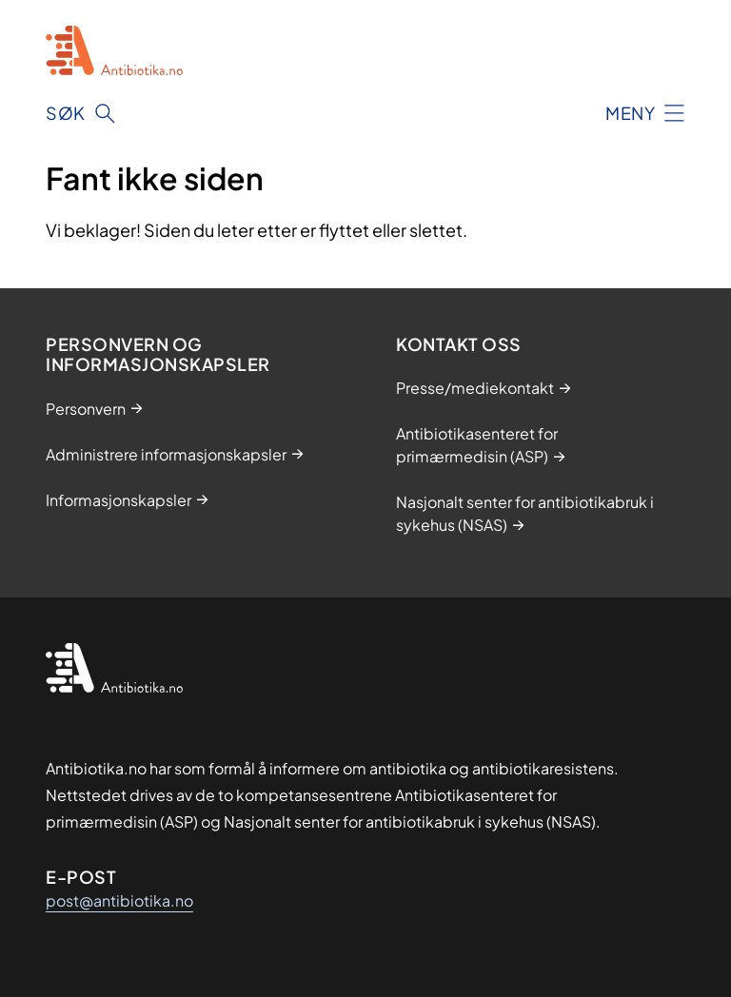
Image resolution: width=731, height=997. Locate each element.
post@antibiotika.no (119, 900)
